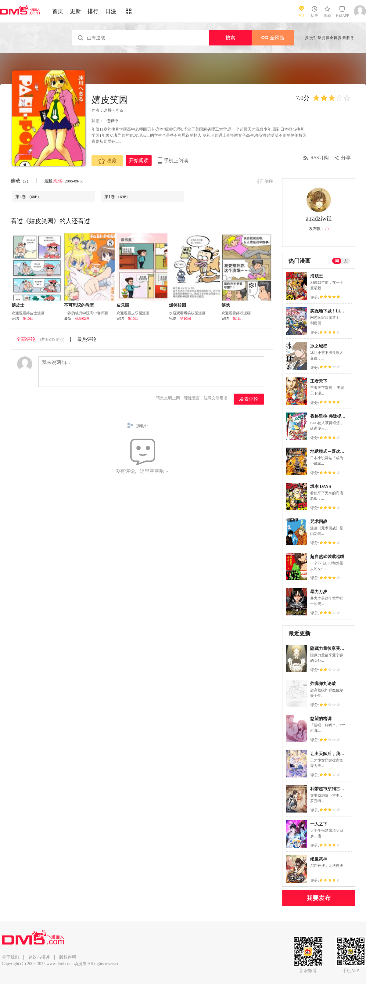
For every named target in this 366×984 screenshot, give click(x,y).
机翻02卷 (82, 318)
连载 (20, 180)
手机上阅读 (176, 160)
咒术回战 (318, 521)
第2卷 (58, 181)
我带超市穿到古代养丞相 (333, 789)
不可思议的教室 (79, 305)
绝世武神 (318, 859)
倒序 (268, 181)
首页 (57, 11)
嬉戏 (225, 305)
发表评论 (249, 399)
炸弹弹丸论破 (323, 683)
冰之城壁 (318, 346)
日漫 (110, 11)
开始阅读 (139, 160)
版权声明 (67, 957)
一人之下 (318, 824)
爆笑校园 (177, 305)
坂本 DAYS (320, 486)
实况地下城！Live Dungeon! (336, 311)
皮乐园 (123, 305)
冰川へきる (113, 110)
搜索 (230, 37)
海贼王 (316, 276)
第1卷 (117, 196)
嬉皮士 (18, 305)
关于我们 (10, 957)
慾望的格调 (321, 718)
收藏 (107, 160)
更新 (75, 11)
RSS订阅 (319, 157)
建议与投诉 (39, 957)
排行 (93, 11)
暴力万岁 (318, 591)
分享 (346, 157)
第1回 (237, 318)
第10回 (28, 318)
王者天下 (318, 381)
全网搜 (273, 37)
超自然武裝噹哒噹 (327, 556)
